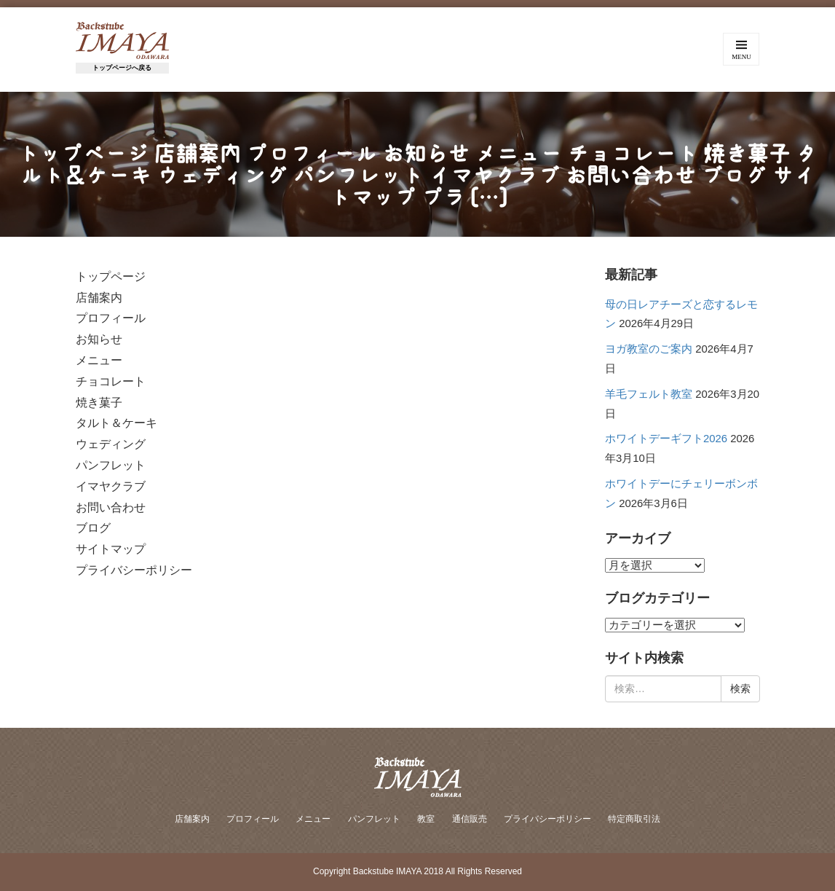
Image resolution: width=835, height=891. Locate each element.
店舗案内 (192, 819)
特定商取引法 (634, 819)
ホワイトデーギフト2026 (666, 438)
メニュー (313, 819)
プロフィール (252, 819)
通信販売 (469, 819)
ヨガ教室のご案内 (648, 349)
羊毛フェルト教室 (648, 394)
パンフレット (374, 819)
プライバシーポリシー (547, 819)
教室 (426, 819)
